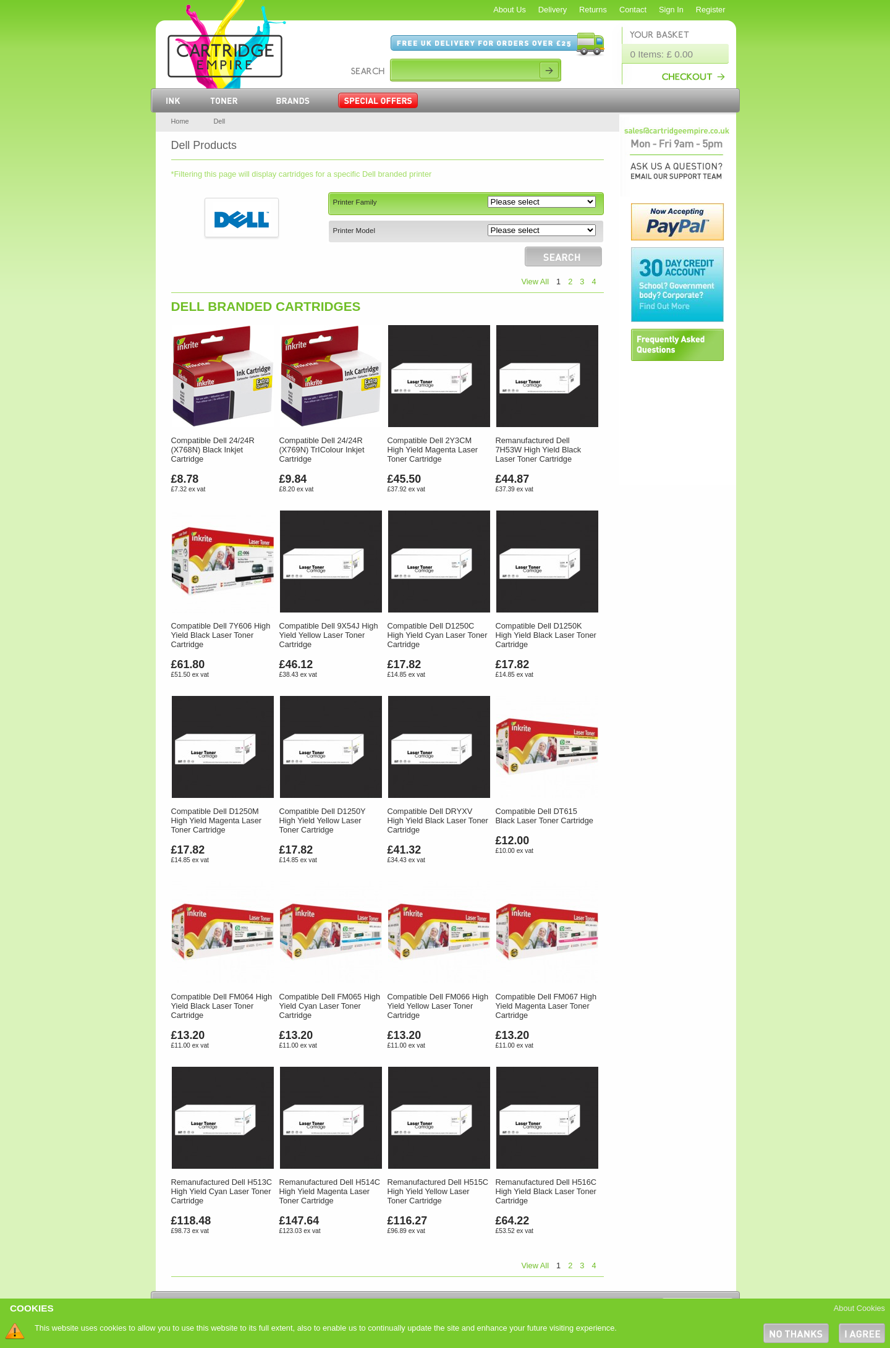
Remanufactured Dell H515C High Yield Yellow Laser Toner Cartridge (438, 1191)
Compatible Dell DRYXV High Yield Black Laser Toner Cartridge (438, 820)
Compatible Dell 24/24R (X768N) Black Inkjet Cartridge (213, 450)
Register (711, 9)
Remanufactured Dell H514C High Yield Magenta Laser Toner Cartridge (330, 1191)
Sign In (671, 9)
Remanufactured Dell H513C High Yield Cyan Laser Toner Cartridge (222, 1191)
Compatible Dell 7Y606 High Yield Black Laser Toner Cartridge (221, 635)
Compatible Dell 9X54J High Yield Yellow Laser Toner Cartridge (328, 635)
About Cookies (859, 1308)
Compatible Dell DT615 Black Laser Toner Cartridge (544, 816)
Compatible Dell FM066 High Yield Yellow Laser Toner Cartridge (438, 1006)
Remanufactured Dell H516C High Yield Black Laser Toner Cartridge (546, 1191)
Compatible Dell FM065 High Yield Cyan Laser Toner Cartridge (330, 1006)
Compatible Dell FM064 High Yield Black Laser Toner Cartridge (222, 1006)
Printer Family (355, 202)
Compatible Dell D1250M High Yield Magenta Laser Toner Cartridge (216, 820)
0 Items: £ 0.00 (661, 54)
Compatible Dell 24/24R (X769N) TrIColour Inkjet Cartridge (322, 450)
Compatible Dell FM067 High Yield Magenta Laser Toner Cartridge (546, 1006)
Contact (632, 9)
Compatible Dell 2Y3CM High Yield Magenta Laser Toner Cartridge (433, 450)
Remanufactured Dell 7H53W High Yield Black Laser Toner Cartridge (539, 450)
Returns (593, 9)
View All (535, 281)
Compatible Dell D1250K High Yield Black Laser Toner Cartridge (546, 635)
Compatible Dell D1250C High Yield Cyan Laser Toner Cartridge (438, 635)
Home (180, 121)
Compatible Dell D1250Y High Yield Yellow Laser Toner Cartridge (322, 820)
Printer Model (354, 230)
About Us (509, 9)
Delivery (552, 9)
